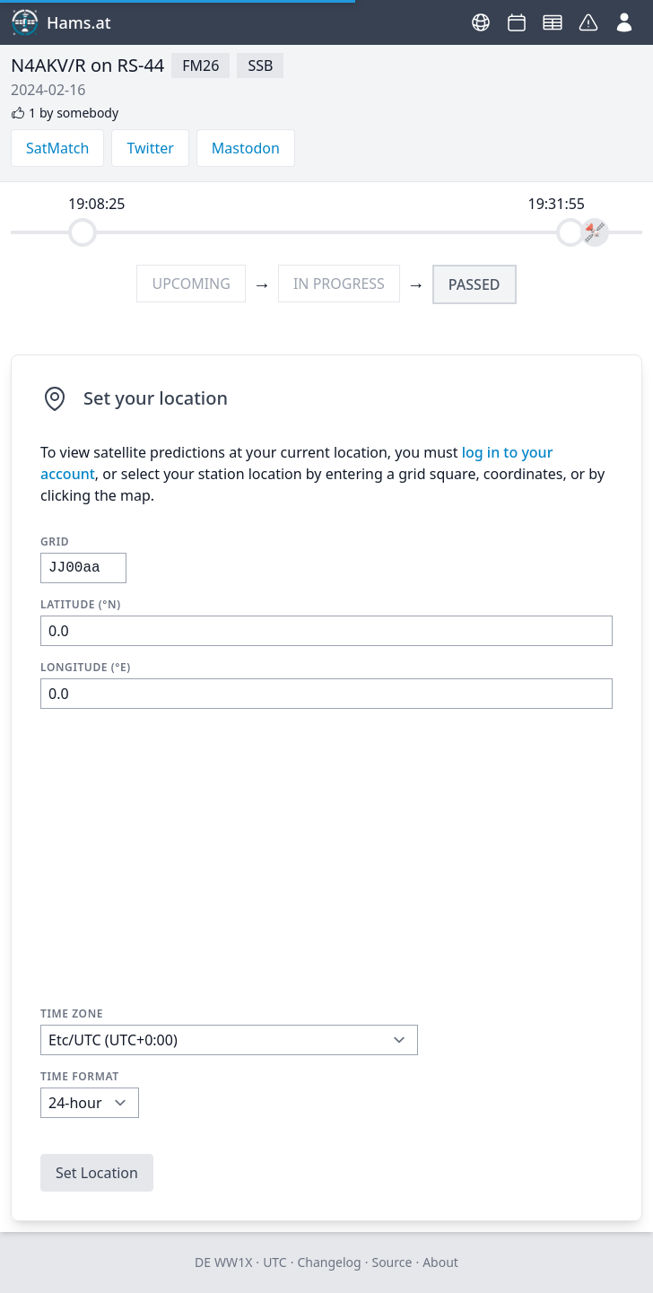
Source (391, 1262)
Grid (54, 542)
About (440, 1262)
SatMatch (57, 148)
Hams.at (61, 22)
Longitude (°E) (85, 667)
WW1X (233, 1262)
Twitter (149, 148)
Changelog (329, 1262)
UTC (275, 1262)
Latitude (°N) (80, 605)
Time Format (79, 1077)
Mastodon (246, 148)
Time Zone (71, 1014)
